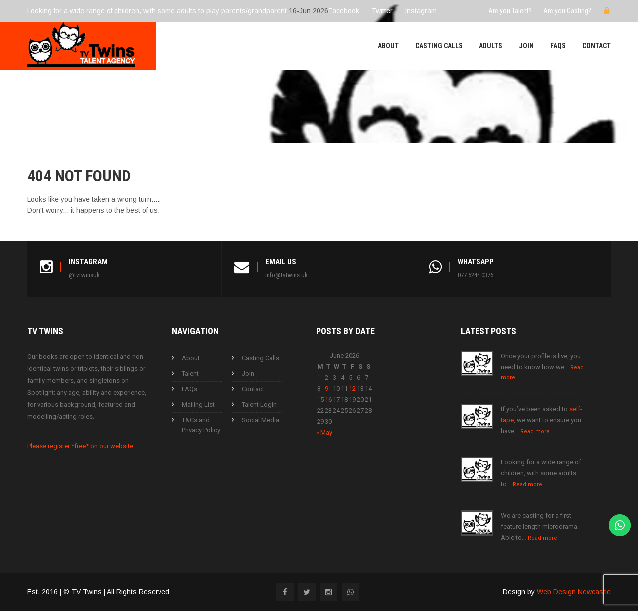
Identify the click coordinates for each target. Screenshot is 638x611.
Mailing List (198, 404)
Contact (596, 46)
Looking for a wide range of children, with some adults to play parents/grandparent (157, 11)
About (388, 46)
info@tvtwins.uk (286, 275)
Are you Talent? (510, 11)
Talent (190, 373)
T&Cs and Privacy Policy (201, 425)
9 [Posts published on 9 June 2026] (326, 388)
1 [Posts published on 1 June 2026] (318, 377)
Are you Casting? (567, 11)
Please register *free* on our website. (81, 446)
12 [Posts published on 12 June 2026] (352, 388)
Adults (490, 46)
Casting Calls (439, 46)
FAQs (558, 46)
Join (526, 46)
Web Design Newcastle (574, 592)
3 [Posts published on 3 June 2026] (334, 377)
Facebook (343, 11)
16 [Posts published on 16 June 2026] (328, 399)
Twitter (382, 11)
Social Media (260, 420)
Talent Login (259, 404)
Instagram (421, 11)
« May (324, 432)
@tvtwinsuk (84, 275)
